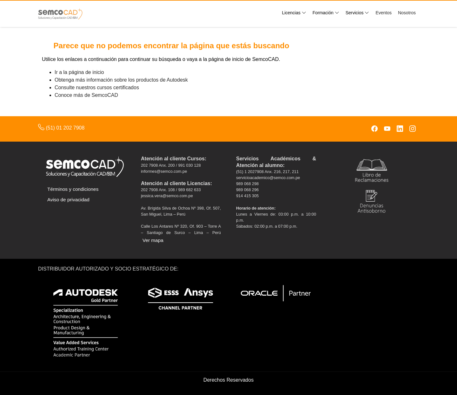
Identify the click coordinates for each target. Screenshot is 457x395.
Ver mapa (152, 240)
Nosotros (407, 12)
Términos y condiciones (72, 189)
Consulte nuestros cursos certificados (97, 87)
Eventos (383, 12)
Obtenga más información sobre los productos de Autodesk (121, 80)
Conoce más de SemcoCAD (86, 95)
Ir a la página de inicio (79, 72)
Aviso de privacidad (68, 199)
